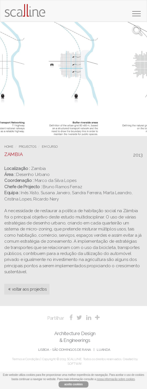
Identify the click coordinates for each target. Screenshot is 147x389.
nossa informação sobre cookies (116, 379)
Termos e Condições (26, 359)
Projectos (27, 147)
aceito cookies (73, 384)
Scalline (25, 12)
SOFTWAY (74, 364)
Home (8, 147)
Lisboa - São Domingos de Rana (64, 350)
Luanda (103, 350)
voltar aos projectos (27, 289)
